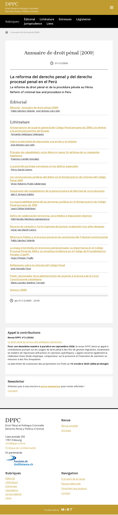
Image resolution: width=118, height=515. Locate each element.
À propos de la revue (73, 479)
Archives (66, 430)
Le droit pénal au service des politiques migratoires (35, 342)
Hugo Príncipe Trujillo (22, 258)
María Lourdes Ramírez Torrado (28, 282)
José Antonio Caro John (48, 111)
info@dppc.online (15, 443)
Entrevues (66, 19)
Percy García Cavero (21, 169)
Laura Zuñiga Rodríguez (23, 208)
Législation (85, 19)
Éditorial (29, 19)
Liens (50, 24)
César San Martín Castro (23, 230)
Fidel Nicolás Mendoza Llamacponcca (30, 219)
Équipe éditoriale (71, 484)
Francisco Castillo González (25, 159)
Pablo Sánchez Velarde (23, 111)
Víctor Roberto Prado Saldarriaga (28, 183)
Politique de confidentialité (20, 448)
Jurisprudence (33, 24)
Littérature (47, 19)
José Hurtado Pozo (21, 268)
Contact (65, 493)
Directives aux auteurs (74, 488)
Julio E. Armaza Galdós (22, 194)
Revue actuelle (69, 426)
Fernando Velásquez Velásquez (27, 134)
